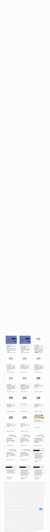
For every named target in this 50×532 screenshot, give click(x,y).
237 (31, 506)
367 (40, 522)
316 (7, 517)
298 (7, 515)
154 (7, 498)
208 (7, 504)
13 (25, 482)
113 (38, 491)
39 (29, 484)
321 (18, 517)
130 (36, 493)
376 (20, 524)
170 (42, 498)
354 (12, 522)
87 (29, 489)
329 (36, 517)
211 (14, 504)
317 (9, 517)
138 (12, 495)
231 (18, 506)
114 (41, 491)
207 (5, 504)
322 (20, 517)
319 (14, 517)
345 (31, 519)
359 (23, 522)
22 (40, 482)
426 (12, 530)
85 (25, 489)
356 (16, 522)
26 (6, 484)
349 (40, 519)
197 (23, 502)
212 (16, 504)
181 (27, 500)
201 (31, 502)
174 (12, 500)
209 (9, 504)
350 (42, 519)
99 (8, 491)
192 (12, 502)
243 (5, 509)
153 (5, 498)
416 (29, 528)
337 (14, 519)
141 (18, 495)
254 (29, 509)
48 (44, 484)
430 (20, 530)
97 (5, 491)
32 (17, 484)
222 (38, 504)
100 (10, 491)
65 (32, 487)
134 (44, 493)
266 (16, 511)
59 (22, 487)
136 (7, 495)
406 (7, 528)
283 (14, 513)
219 (31, 504)
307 (27, 515)
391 (14, 526)
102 (15, 491)
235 (27, 506)
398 (29, 526)
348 (38, 519)
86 (27, 489)
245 (9, 509)
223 (40, 504)
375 (18, 524)
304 (20, 515)
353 (9, 522)
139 (14, 495)
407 (9, 528)
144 (25, 495)
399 (31, 526)
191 (9, 502)
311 (36, 515)
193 (14, 502)
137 (9, 495)
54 (13, 487)
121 (16, 493)
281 (9, 513)
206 (42, 502)
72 (44, 487)
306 (25, 515)
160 (20, 498)
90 (34, 489)
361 (27, 522)
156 (12, 498)
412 (20, 528)
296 (42, 513)
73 (5, 489)
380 (29, 524)
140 (16, 495)
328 (34, 517)
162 (25, 498)
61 (25, 487)
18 (33, 482)
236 (29, 506)
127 (29, 493)
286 (20, 513)
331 (40, 517)
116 (5, 493)
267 (18, 511)
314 (42, 515)
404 (42, 526)
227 (9, 506)
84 (24, 489)
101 (12, 491)
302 (16, 515)
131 (38, 493)
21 (39, 482)
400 (34, 526)
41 (32, 484)
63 (29, 487)
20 (37, 482)
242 (42, 506)
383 (36, 524)
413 (23, 528)
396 (25, 526)
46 (41, 484)
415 (27, 528)
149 (36, 495)
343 (27, 519)
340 (20, 519)
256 (34, 509)
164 (29, 498)
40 (31, 484)
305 (23, 515)
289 (27, 513)
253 (27, 509)
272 (29, 511)
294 (38, 513)
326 (29, 517)
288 (25, 513)
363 (31, 522)
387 (5, 526)
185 (36, 500)
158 (16, 498)
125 (25, 493)
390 (12, 526)
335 (9, 519)
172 (7, 500)
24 (44, 482)
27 (8, 484)
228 (12, 506)
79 (15, 489)
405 (5, 528)
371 (9, 524)
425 (9, 530)
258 (38, 509)
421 (40, 528)
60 (24, 487)
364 (34, 522)
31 (15, 484)
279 (5, 513)
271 (27, 511)
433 (27, 530)
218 (29, 504)
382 (34, 524)
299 (9, 515)
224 (42, 504)
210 (12, 504)
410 (16, 528)
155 (9, 498)
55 (15, 487)
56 (17, 487)
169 (40, 498)
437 (36, 530)
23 (42, 482)
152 (42, 495)
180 (25, 500)
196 (20, 502)
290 (29, 513)
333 (5, 519)
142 (20, 495)
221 (36, 504)
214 (20, 504)
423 (5, 530)
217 (27, 504)
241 (40, 506)
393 (18, 526)
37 (25, 484)
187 (40, 500)
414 (25, 528)
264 (12, 511)
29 (12, 484)
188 (42, 500)
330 (38, 517)
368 (42, 522)
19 (35, 482)
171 (5, 500)
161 (23, 498)
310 (34, 515)
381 (31, 524)
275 (36, 511)
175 (14, 500)
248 (16, 509)
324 (25, 517)
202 (34, 502)
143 (23, 495)
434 (29, 530)
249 (18, 509)
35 (22, 484)
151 (40, 495)
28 (10, 484)
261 (5, 511)
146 (29, 495)
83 (22, 489)
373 (14, 524)
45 (39, 484)
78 (13, 489)
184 (34, 500)
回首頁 (6, 482)
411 (18, 528)
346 (34, 519)
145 (27, 495)
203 (36, 502)
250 (20, 509)
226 (7, 506)
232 (20, 506)
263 (9, 511)
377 (23, 524)
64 (31, 487)
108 (28, 491)
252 (25, 509)
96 (44, 489)
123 (20, 493)
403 (40, 526)
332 (42, 517)
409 (14, 528)
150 (38, 495)
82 (20, 489)
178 (20, 500)
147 (31, 495)
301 (14, 515)
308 (29, 515)
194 (16, 502)
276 (38, 511)
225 (5, 506)
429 (18, 530)
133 (42, 493)
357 (18, 522)
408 (12, 528)
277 (40, 511)
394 (20, 526)
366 (38, 522)
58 (20, 487)
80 (17, 489)
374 (16, 524)
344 (29, 519)
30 (13, 484)
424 (7, 530)
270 (25, 511)
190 (7, 502)
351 (5, 522)
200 (29, 502)
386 (42, 524)
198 (25, 502)
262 (7, 511)
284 (16, 513)
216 (25, 504)
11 (21, 482)
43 (36, 484)
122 (18, 493)
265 (14, 511)
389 (9, 526)
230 (16, 506)
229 (14, 506)
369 (5, 524)
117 (7, 493)
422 (42, 528)
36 (24, 484)
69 (39, 487)
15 (28, 482)
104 (19, 491)
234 (25, 506)
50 (6, 487)
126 (27, 493)
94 (41, 489)
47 (43, 484)
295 (40, 513)
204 (38, 502)
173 (9, 500)
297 (5, 515)
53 (12, 487)
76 (10, 489)
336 (12, 519)
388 (7, 526)
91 (36, 489)
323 (23, 517)
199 (27, 502)
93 (39, 489)
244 (7, 509)
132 (40, 493)
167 (36, 498)
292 (34, 513)
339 (18, 519)
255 (31, 509)
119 (11, 493)
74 (6, 489)
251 (23, 509)
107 (26, 491)
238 (34, 506)
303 (18, 515)
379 (27, 524)
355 (14, 522)
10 (20, 482)
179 (23, 500)
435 (31, 530)
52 (10, 487)
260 (43, 509)
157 (14, 498)
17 (32, 482)
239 (36, 506)
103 (17, 491)
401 (36, 526)
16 (30, 482)
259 (40, 509)
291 (31, 513)
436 (34, 530)
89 (32, 489)
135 (5, 495)
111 (34, 491)
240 (38, 506)
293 (36, 513)
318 (12, 517)
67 (36, 487)
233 (23, 506)
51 (8, 487)
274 (34, 511)
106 (23, 491)
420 (38, 528)
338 (16, 519)
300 (12, 515)
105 (21, 491)
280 (7, 513)
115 (43, 491)
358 (20, 522)
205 (40, 502)
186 (38, 500)
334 (7, 519)
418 (33, 528)
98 (6, 491)
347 (36, 519)
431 (23, 530)
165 (31, 498)
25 (5, 484)
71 (43, 487)
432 (25, 530)
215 (23, 504)
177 (18, 500)
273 (31, 511)
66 (34, 487)
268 (20, 511)
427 (14, 530)
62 (27, 487)
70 (41, 487)
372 (12, 524)
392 (16, 526)
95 (43, 489)
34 (20, 484)
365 (36, 522)
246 (12, 509)
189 (5, 502)
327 (31, 517)
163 (27, 498)
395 (23, 526)
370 (7, 524)
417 (31, 528)
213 (18, 504)
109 (30, 491)
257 (36, 509)
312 (38, 515)
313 (40, 515)
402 (38, 526)
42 (34, 484)
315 (5, 517)
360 (25, 522)
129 (33, 493)
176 (16, 500)
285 (18, 513)
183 (31, 500)
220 (33, 504)
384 (38, 524)
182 (29, 500)
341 (23, 519)
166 (34, 498)
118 (9, 493)
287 (23, 513)
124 (22, 493)
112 (36, 491)
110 (32, 491)
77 (12, 489)
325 (27, 517)
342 (25, 519)
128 (31, 493)
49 (5, 487)
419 (36, 528)
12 (23, 482)
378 (25, 524)
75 (8, 489)
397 (27, 526)
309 (31, 515)
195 (18, 502)
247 (14, 509)
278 (42, 511)
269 (23, 511)
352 (7, 522)
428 (16, 530)
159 (18, 498)
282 (12, 513)
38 (27, 484)
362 (29, 522)
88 (31, 489)
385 (40, 524)
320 (16, 517)
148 (34, 495)
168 (38, 498)
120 (14, 493)
